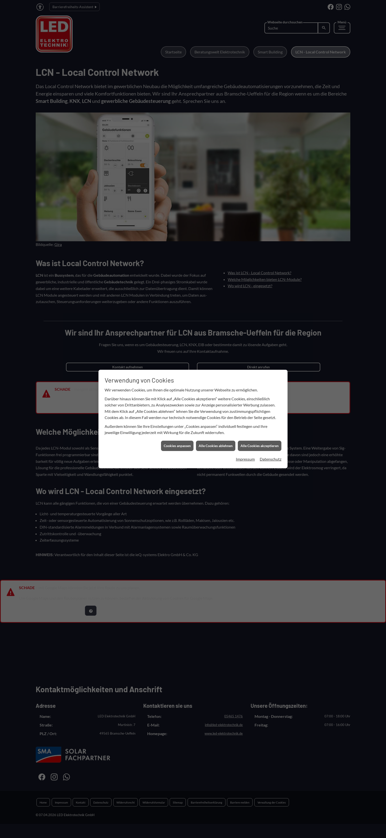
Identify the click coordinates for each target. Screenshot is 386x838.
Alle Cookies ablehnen (216, 279)
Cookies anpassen (177, 279)
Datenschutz (270, 292)
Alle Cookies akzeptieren (260, 279)
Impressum (245, 292)
